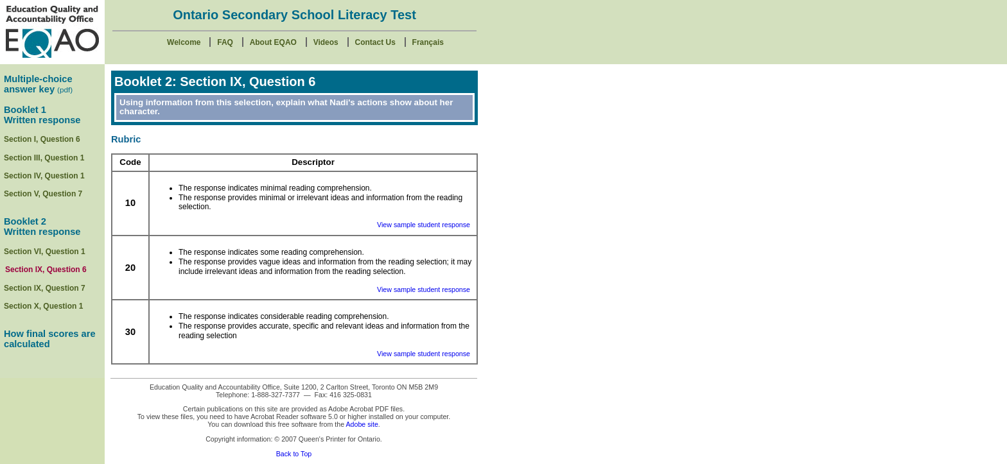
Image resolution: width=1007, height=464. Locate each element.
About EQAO (273, 42)
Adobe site (362, 424)
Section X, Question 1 (43, 306)
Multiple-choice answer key (38, 84)
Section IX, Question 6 (46, 269)
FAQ (225, 42)
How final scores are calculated (50, 339)
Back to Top (294, 454)
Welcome (183, 42)
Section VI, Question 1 (44, 251)
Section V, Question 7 (43, 193)
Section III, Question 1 (44, 157)
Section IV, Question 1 (44, 175)
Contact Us (375, 42)
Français (428, 42)
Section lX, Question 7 (44, 288)
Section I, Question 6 (42, 139)
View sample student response (423, 224)
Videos (325, 42)
